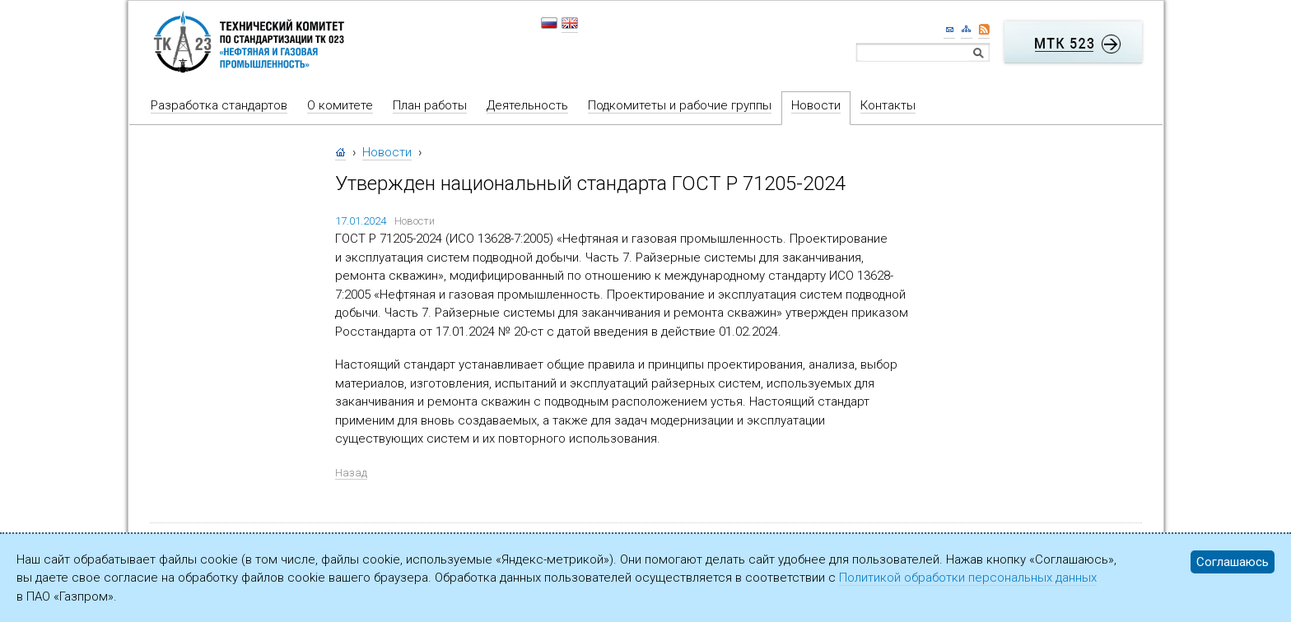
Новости (816, 105)
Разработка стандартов (219, 105)
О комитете (340, 105)
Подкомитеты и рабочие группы (679, 105)
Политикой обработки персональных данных (968, 577)
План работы (430, 105)
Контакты (888, 105)
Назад (351, 472)
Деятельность (527, 105)
